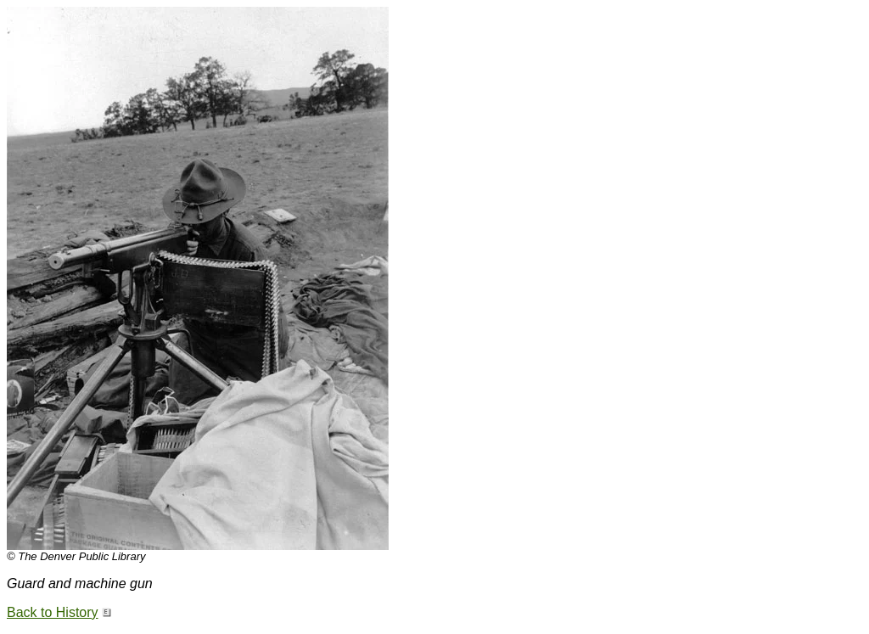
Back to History (52, 612)
